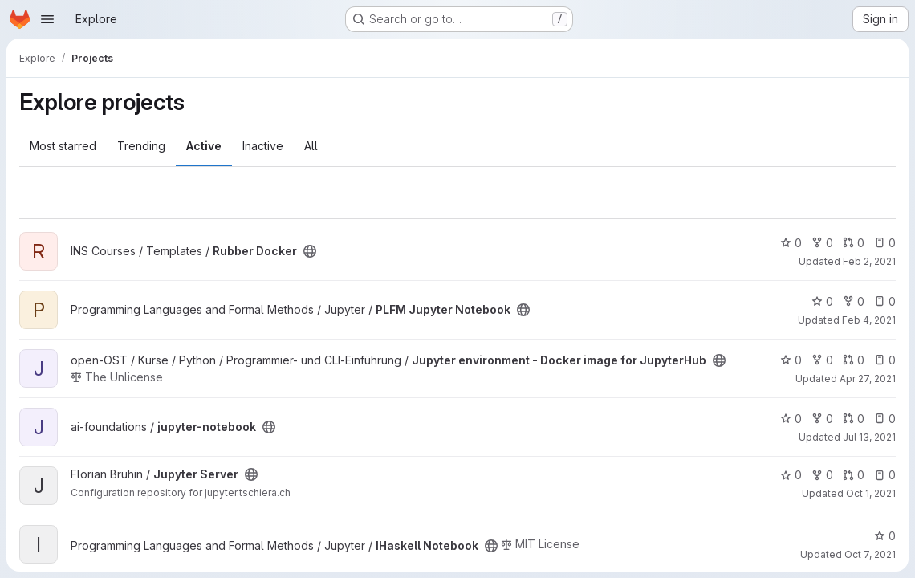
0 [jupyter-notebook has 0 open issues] (885, 418)
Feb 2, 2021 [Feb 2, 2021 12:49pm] (869, 261)
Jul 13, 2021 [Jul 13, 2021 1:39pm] (869, 437)
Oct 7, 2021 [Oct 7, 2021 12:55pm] (870, 554)
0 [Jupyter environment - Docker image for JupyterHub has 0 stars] (791, 360)
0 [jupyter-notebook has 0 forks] (822, 418)
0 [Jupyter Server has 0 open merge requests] (853, 475)
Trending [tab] (141, 146)
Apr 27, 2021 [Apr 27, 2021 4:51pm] (868, 378)
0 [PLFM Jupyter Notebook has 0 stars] (822, 301)
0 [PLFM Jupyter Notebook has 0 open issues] (885, 301)
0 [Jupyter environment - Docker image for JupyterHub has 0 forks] (822, 360)
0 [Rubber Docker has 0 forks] (822, 243)
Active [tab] (204, 146)
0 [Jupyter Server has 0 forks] (822, 475)
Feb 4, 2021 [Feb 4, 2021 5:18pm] (869, 320)
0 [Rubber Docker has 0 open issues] (885, 243)
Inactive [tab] (262, 146)
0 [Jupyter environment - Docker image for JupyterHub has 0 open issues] (885, 360)
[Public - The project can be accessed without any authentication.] (309, 251)
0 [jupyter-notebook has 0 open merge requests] (853, 418)
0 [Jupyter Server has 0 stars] (791, 475)
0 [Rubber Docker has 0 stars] (791, 243)
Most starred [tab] (63, 146)
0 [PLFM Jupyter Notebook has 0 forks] (853, 301)
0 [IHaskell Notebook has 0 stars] (885, 536)
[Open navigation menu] (47, 19)
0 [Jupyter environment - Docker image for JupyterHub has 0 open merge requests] (853, 360)
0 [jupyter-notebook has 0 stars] (791, 418)
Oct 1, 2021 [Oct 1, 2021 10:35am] (871, 493)
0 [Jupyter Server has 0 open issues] (885, 475)
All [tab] (311, 146)
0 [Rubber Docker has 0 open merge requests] (853, 243)
